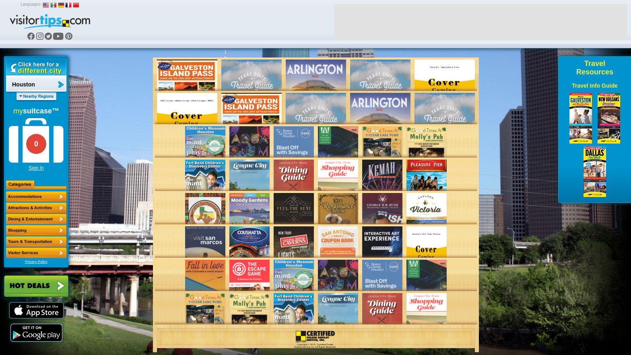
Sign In (36, 168)
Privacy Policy (36, 262)
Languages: (31, 4)
